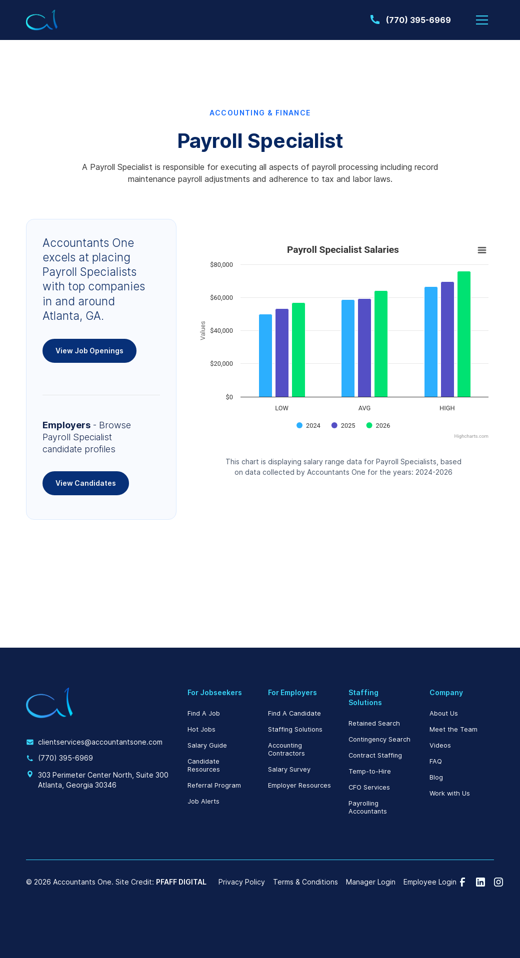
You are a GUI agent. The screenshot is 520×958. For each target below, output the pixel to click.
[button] (482, 20)
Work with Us (450, 793)
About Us (444, 713)
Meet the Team (454, 729)
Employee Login (430, 882)
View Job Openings (90, 350)
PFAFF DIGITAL (181, 882)
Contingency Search (379, 739)
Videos (440, 745)
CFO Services (369, 787)
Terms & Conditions (305, 882)
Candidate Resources (204, 765)
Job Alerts (204, 801)
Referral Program (214, 785)
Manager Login (371, 882)
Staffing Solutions (295, 729)
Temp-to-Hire (369, 771)
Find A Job (204, 713)
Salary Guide (207, 745)
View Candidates (86, 483)
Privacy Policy (241, 882)
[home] (42, 20)
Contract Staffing (375, 755)
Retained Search (374, 723)
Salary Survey (289, 769)
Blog (436, 777)
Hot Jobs (202, 729)
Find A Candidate (294, 713)
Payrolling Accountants (367, 807)
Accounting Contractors (286, 749)
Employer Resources (299, 785)
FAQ (436, 761)
